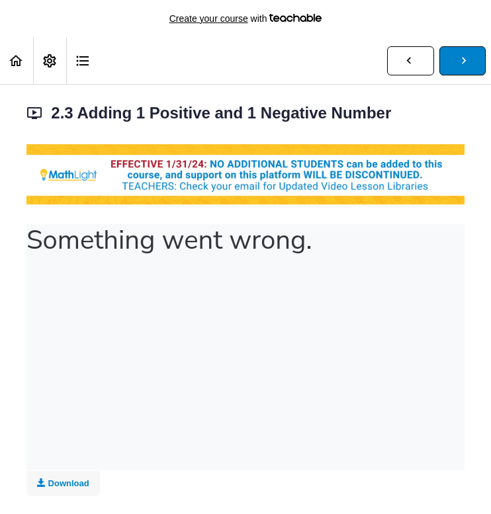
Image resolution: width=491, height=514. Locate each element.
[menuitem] (49, 60)
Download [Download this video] (63, 483)
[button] (16, 60)
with (245, 18)
